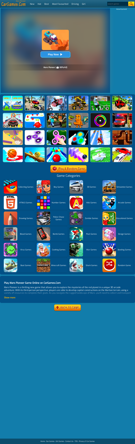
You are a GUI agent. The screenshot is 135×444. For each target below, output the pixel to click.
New (32, 4)
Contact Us (69, 441)
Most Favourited (60, 4)
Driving (75, 4)
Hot (39, 4)
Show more (9, 297)
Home (42, 441)
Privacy (81, 441)
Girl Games (60, 441)
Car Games (91, 441)
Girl (83, 4)
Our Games (50, 441)
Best (46, 4)
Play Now (55, 54)
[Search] (117, 4)
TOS (76, 441)
